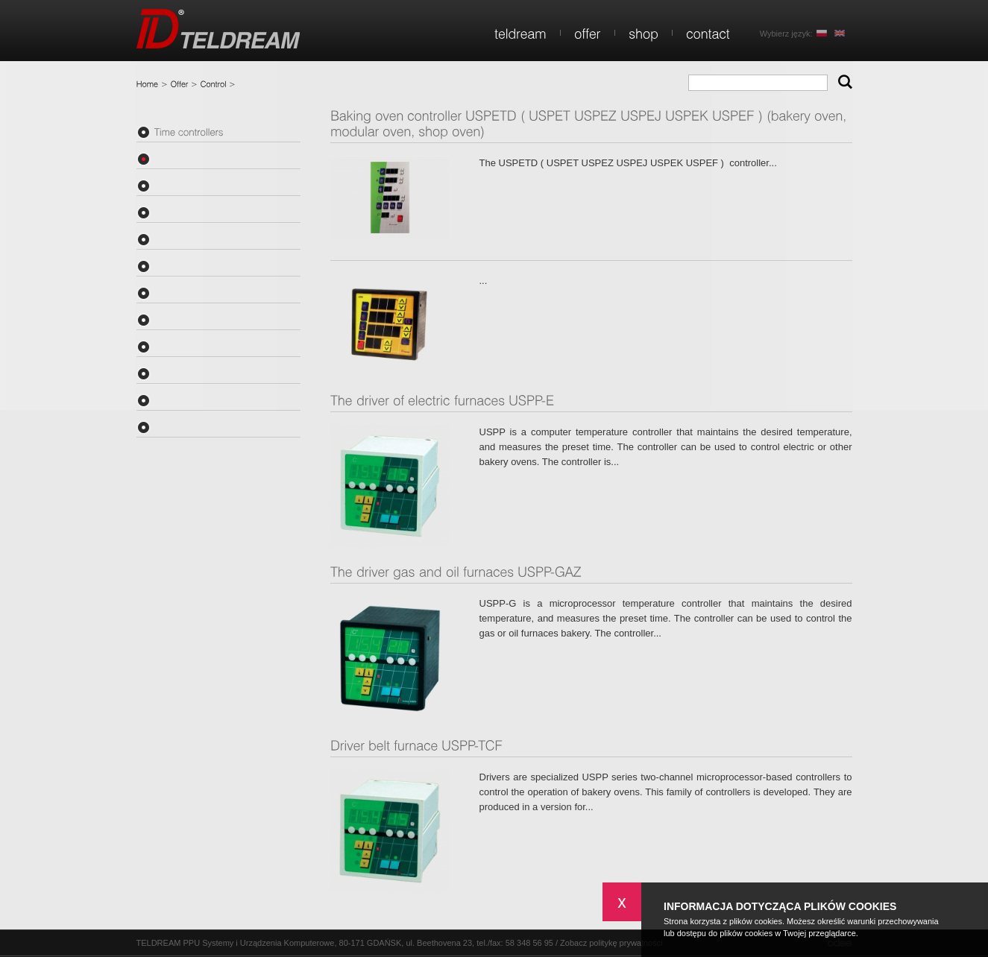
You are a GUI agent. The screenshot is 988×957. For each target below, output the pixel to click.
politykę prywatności (625, 942)
